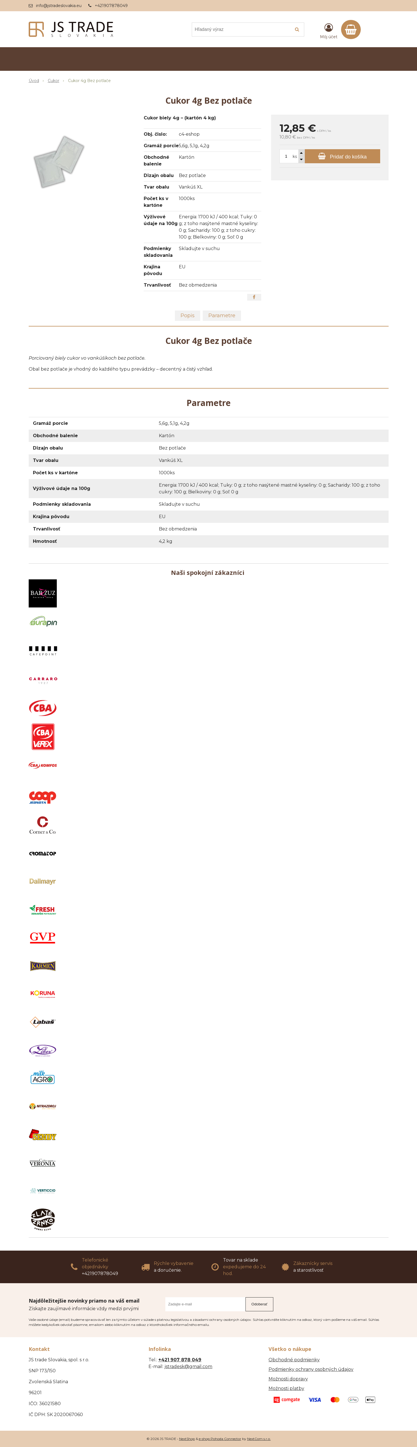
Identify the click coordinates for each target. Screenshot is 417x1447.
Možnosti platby (286, 1388)
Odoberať (259, 1304)
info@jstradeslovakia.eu (59, 5)
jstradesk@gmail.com (188, 1366)
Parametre (221, 315)
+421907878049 (111, 5)
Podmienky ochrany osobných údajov (311, 1369)
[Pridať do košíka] (342, 156)
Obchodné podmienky (294, 1359)
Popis (188, 315)
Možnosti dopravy (288, 1379)
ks (295, 156)
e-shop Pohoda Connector (220, 1439)
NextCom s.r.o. (259, 1439)
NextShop (187, 1439)
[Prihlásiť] (328, 30)
